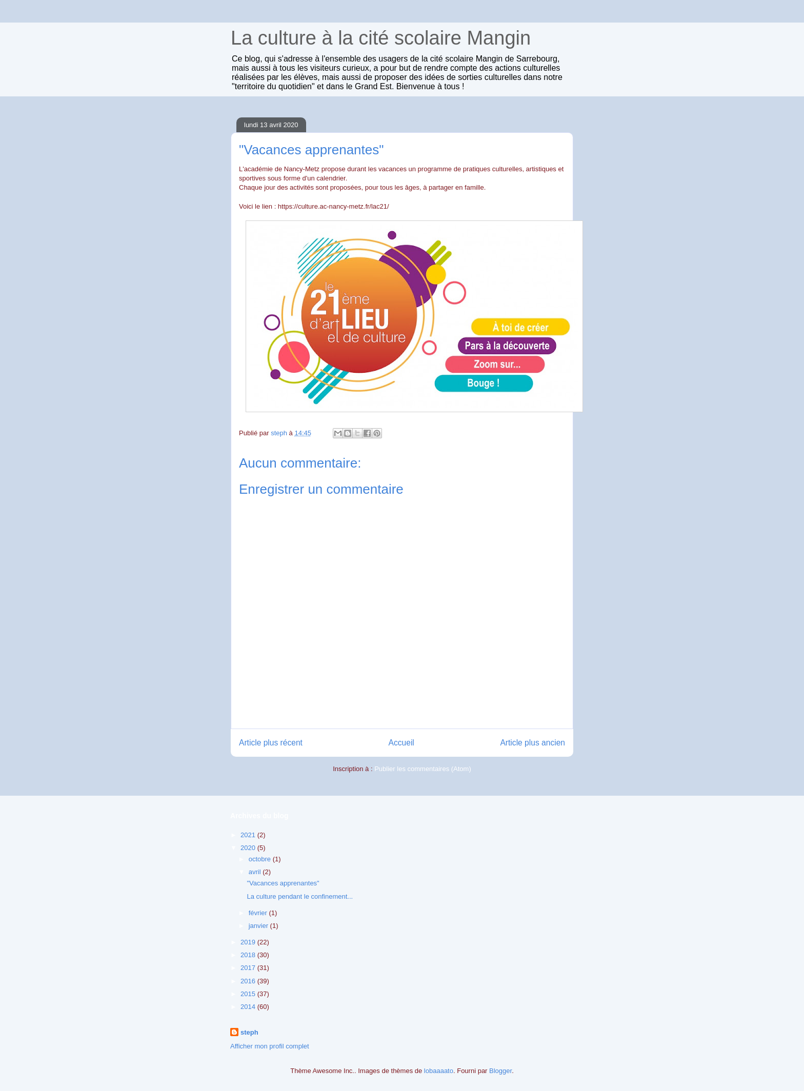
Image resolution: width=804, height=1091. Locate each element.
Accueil (401, 742)
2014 (248, 1007)
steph (249, 1032)
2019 (248, 942)
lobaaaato (438, 1071)
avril (256, 872)
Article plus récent (271, 742)
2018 (248, 955)
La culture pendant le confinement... (300, 896)
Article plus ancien (532, 742)
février (259, 913)
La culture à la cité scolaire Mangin (381, 38)
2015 (248, 994)
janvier (259, 926)
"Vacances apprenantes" (283, 883)
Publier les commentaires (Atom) (422, 769)
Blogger (500, 1071)
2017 (248, 968)
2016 (248, 981)
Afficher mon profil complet (269, 1046)
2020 (248, 848)
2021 (248, 835)
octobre (261, 859)
